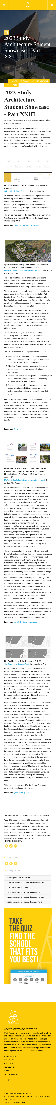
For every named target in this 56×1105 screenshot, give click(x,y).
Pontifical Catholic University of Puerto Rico (21, 270)
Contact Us (8, 1070)
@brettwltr (18, 622)
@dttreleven (18, 793)
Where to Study (10, 1056)
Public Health (41, 832)
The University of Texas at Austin (17, 664)
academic (16, 823)
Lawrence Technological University (33, 829)
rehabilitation (9, 835)
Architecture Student (27, 823)
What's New (8, 1063)
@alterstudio (29, 793)
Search (4, 5)
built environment (24, 826)
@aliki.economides (29, 622)
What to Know (9, 1060)
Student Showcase (38, 120)
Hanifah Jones (16, 123)
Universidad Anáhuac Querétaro (16, 191)
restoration (18, 835)
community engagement (41, 826)
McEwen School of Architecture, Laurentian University (25, 480)
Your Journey (9, 1067)
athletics (14, 826)
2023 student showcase (17, 820)
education (17, 829)
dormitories (8, 829)
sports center (28, 835)
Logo (28, 5)
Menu (52, 5)
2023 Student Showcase (23, 120)
